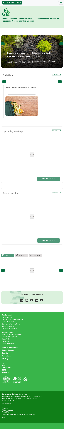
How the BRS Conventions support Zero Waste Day (21, 87)
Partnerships (6, 341)
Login (3, 417)
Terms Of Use (6, 412)
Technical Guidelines (8, 343)
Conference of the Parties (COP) (12, 319)
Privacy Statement (7, 410)
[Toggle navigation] (60, 2)
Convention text (7, 317)
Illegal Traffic (6, 339)
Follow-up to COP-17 (9, 322)
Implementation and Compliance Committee (9, 327)
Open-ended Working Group (11, 324)
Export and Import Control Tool (12, 334)
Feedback (5, 408)
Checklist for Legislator (9, 337)
